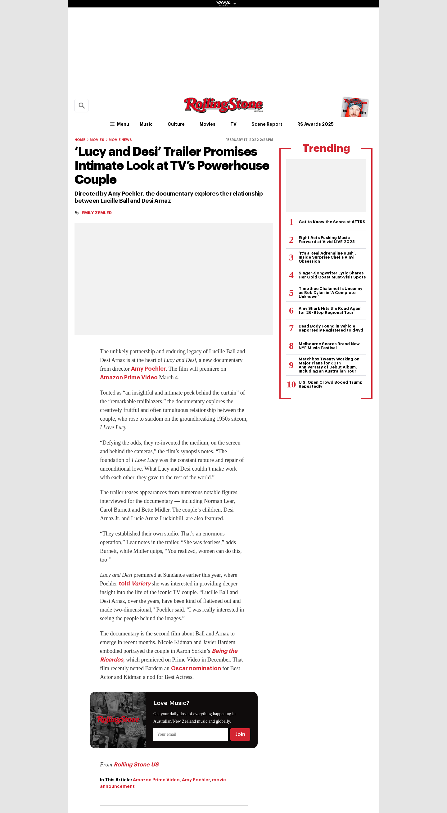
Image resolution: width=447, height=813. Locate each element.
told (135, 583)
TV (233, 124)
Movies (207, 124)
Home (79, 140)
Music (146, 124)
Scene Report (266, 124)
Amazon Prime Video (129, 377)
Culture (176, 124)
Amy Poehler (148, 369)
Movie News (120, 140)
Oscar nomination (196, 668)
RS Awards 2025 (315, 124)
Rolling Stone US (136, 764)
